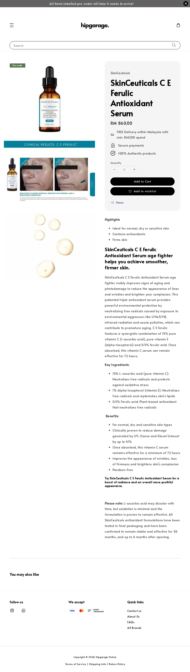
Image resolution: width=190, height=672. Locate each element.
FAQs (130, 622)
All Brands (134, 628)
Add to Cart (142, 181)
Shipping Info (97, 664)
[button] (11, 25)
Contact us (134, 611)
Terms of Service (75, 664)
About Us (133, 616)
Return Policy (117, 664)
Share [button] (117, 202)
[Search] (174, 45)
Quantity (116, 163)
